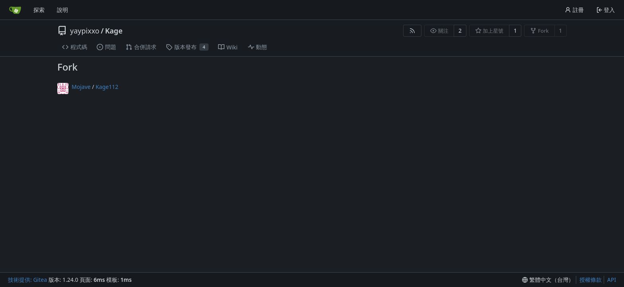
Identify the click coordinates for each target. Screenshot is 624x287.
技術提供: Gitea (27, 279)
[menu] (548, 280)
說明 (62, 10)
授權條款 (590, 279)
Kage (114, 31)
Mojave (81, 86)
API (611, 279)
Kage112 (107, 86)
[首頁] (15, 10)
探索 (39, 10)
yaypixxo (84, 31)
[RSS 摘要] (412, 31)
